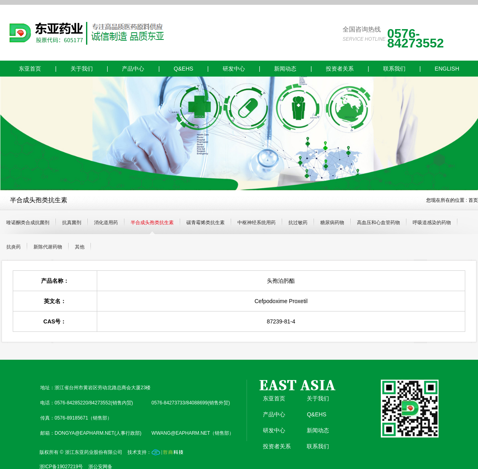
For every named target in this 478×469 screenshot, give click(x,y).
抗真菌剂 (71, 222)
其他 (79, 247)
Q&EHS (183, 68)
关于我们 (82, 68)
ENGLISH (447, 68)
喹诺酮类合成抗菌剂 (27, 222)
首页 (473, 200)
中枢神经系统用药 (256, 222)
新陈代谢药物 (47, 247)
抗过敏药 (298, 222)
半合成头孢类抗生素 (152, 222)
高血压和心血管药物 (378, 222)
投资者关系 (340, 68)
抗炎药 (13, 247)
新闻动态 (285, 68)
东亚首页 (30, 68)
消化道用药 (106, 222)
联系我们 (394, 68)
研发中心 (234, 68)
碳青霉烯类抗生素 (205, 222)
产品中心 (133, 68)
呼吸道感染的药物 (432, 222)
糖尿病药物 (332, 222)
